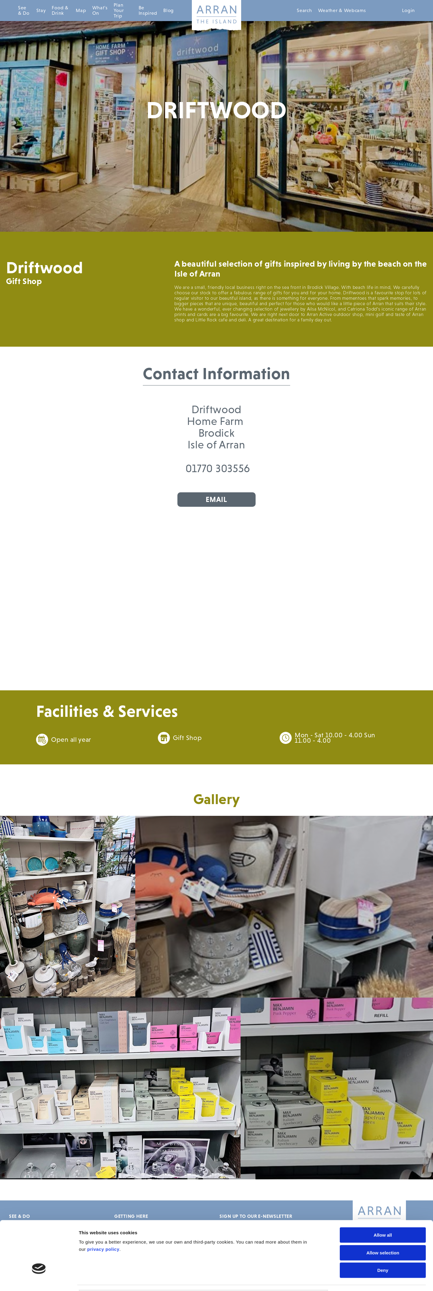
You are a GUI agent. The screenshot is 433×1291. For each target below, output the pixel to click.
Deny (382, 1226)
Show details (342, 1279)
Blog (168, 10)
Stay (41, 10)
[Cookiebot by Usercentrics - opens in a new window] (39, 1279)
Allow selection (382, 1208)
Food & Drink (60, 10)
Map (81, 10)
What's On (100, 10)
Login (408, 10)
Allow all (383, 1190)
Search (304, 10)
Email (216, 499)
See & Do (23, 10)
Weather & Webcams (342, 10)
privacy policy (103, 1205)
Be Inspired (148, 10)
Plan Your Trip (119, 10)
